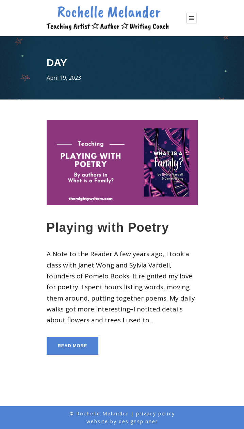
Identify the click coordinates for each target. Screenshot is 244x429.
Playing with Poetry (108, 227)
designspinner (138, 421)
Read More (72, 345)
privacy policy (155, 413)
